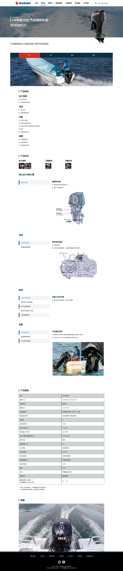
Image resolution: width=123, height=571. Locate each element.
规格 (72, 55)
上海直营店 (68, 3)
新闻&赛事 (59, 3)
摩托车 (50, 3)
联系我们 (70, 556)
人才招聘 (42, 556)
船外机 (43, 3)
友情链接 (79, 556)
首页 (36, 3)
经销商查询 (52, 556)
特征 (29, 55)
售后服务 (77, 3)
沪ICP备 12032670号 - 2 (53, 568)
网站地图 (32, 556)
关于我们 (86, 3)
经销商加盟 (90, 556)
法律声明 (61, 556)
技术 (51, 55)
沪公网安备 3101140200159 (68, 568)
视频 (93, 55)
